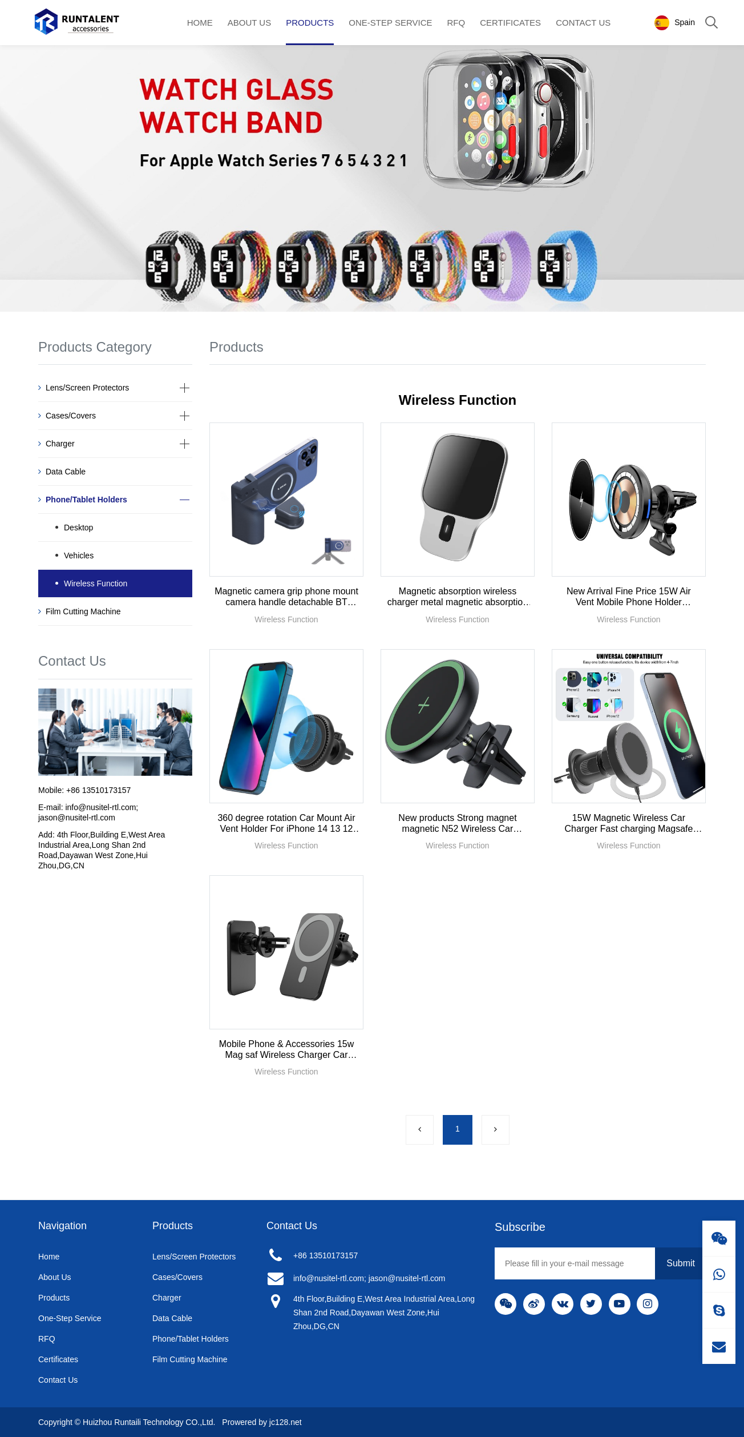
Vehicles (79, 555)
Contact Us (583, 22)
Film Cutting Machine (79, 611)
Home (200, 22)
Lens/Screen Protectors (83, 387)
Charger (56, 443)
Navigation (62, 1225)
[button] (184, 387)
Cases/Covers (67, 415)
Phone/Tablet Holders (82, 499)
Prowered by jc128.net (261, 1422)
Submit (680, 1263)
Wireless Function (95, 583)
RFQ (456, 22)
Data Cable (62, 471)
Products (310, 22)
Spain (674, 23)
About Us (249, 22)
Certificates (510, 22)
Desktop (78, 527)
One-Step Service (390, 22)
